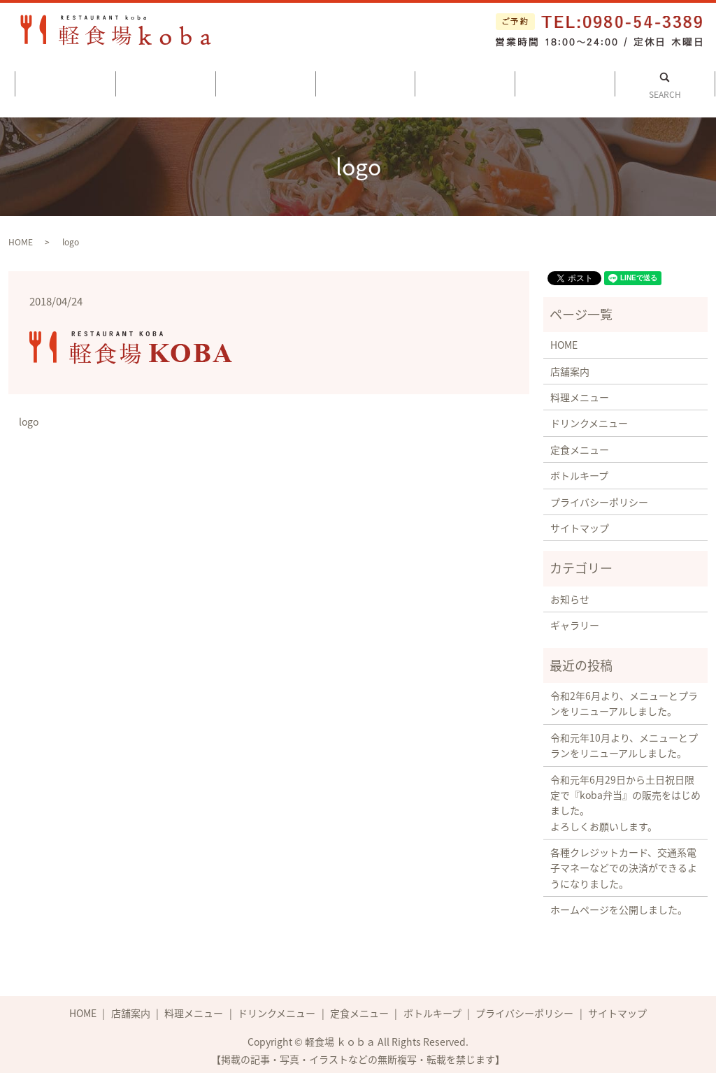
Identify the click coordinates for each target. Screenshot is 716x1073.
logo (28, 417)
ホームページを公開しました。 (618, 905)
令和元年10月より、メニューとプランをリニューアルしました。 (624, 740)
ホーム (65, 82)
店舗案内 (165, 82)
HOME (20, 237)
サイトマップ (579, 523)
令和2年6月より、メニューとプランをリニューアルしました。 (624, 698)
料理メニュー (265, 82)
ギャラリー (574, 620)
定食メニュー (465, 82)
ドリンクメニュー (365, 82)
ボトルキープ (565, 82)
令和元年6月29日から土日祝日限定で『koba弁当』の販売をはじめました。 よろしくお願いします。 (625, 798)
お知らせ (569, 594)
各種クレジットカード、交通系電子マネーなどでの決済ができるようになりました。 (623, 863)
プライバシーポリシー (599, 497)
